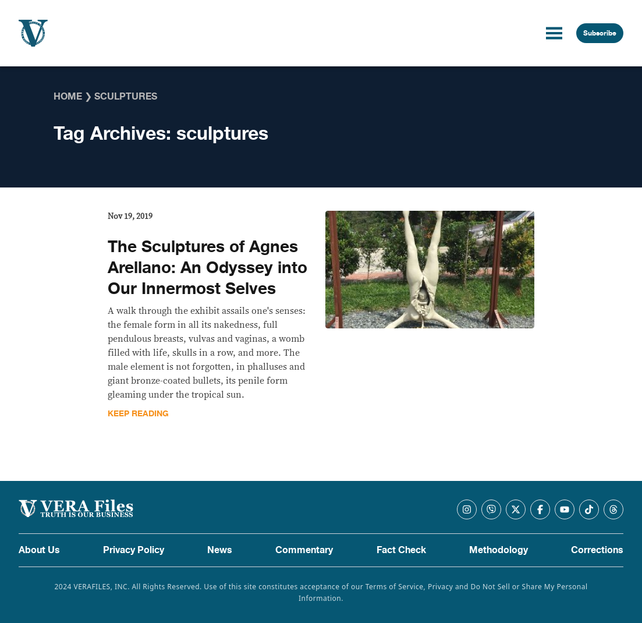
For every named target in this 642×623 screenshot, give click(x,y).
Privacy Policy (133, 550)
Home (68, 96)
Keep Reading (138, 413)
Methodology (498, 550)
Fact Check (401, 550)
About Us (39, 550)
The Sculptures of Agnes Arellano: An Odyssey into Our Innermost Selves (207, 267)
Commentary (304, 550)
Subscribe (599, 33)
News (219, 550)
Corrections (597, 550)
